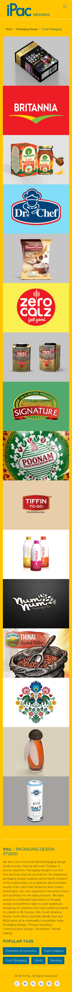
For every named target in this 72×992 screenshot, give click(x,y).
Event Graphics (54, 951)
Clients (38, 960)
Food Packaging (16, 960)
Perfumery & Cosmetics (21, 951)
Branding (56, 960)
